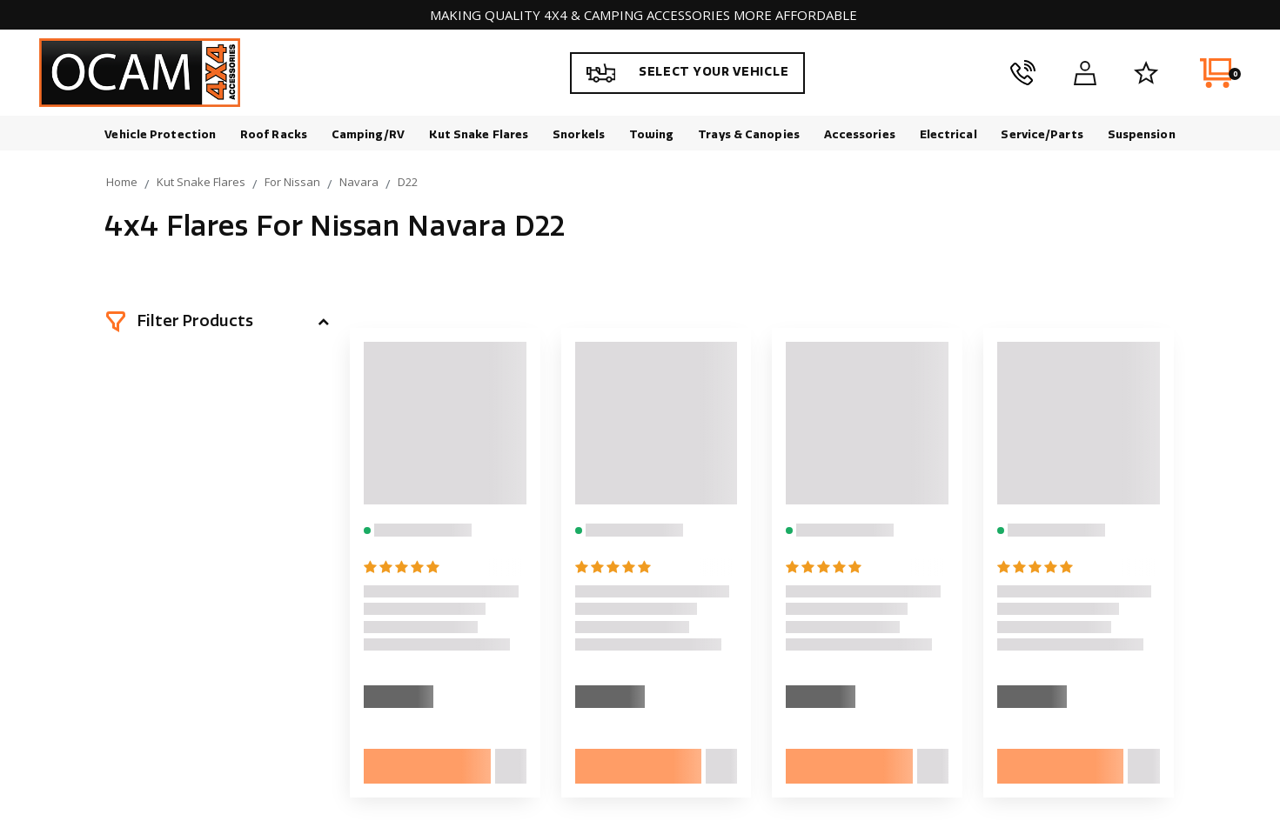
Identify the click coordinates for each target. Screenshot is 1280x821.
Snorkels (579, 134)
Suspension (1142, 134)
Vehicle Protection (160, 134)
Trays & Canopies (749, 134)
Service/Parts (1041, 134)
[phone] (1023, 73)
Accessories (859, 134)
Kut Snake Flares (479, 134)
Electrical (948, 134)
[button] (217, 321)
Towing (651, 134)
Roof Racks (273, 134)
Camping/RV (368, 134)
